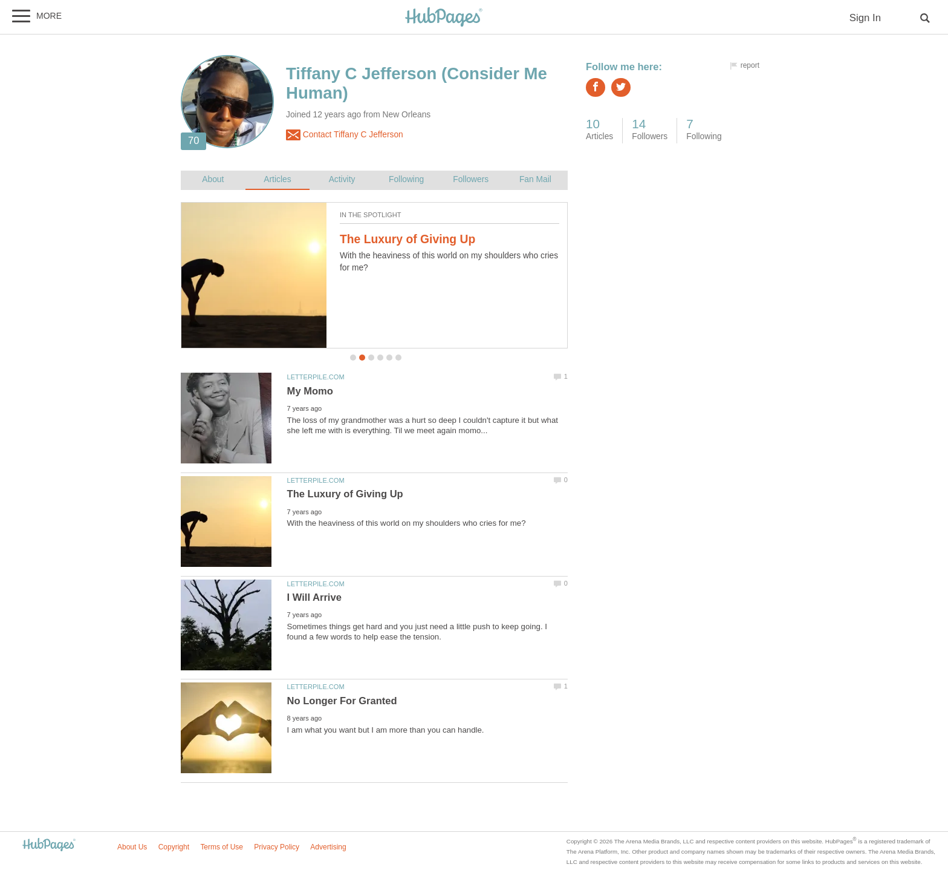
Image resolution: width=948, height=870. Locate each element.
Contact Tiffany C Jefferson (344, 135)
